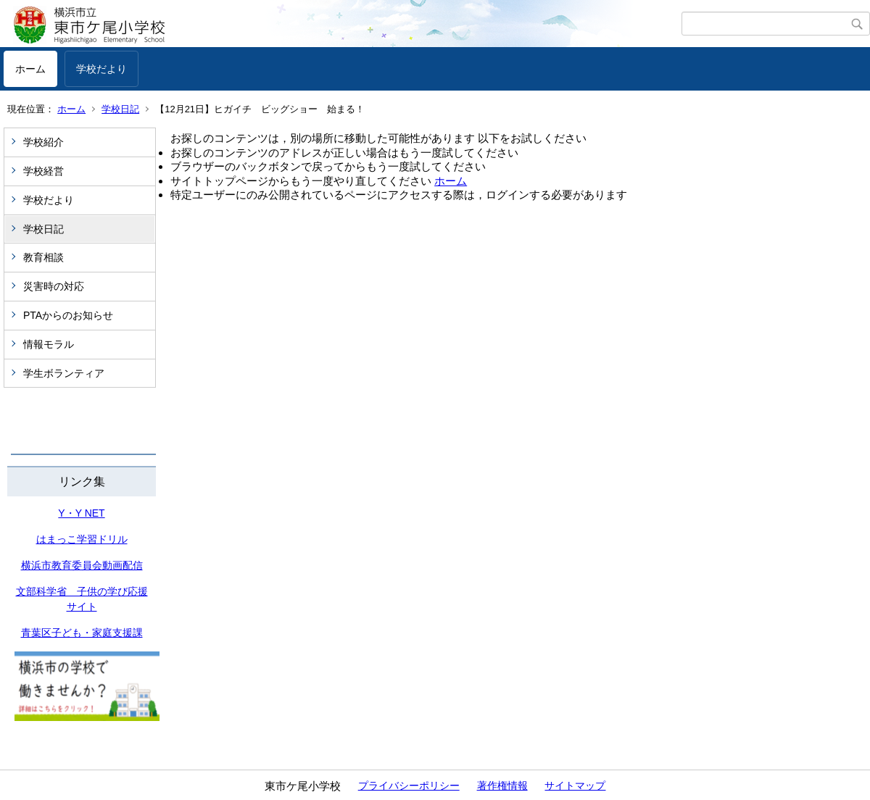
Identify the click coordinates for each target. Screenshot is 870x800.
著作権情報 (502, 785)
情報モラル (48, 344)
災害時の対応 (53, 286)
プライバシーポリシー (409, 785)
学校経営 (43, 171)
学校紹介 (43, 142)
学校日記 (120, 109)
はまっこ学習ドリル (82, 539)
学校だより (101, 69)
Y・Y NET (81, 513)
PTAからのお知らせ (68, 315)
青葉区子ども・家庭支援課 (82, 632)
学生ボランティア (63, 373)
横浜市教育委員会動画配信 (82, 565)
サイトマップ (574, 785)
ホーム (30, 69)
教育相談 (43, 257)
